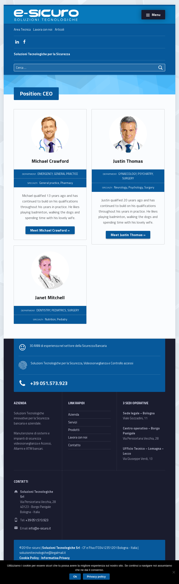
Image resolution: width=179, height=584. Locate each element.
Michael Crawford (50, 161)
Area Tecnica (22, 29)
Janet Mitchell (50, 297)
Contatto (74, 445)
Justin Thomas (128, 161)
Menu (156, 14)
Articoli (59, 29)
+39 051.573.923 (49, 383)
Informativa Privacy (55, 558)
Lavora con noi (42, 29)
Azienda (73, 414)
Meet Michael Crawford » (50, 230)
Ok (75, 576)
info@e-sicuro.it (40, 528)
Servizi (72, 422)
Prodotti (73, 429)
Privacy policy (96, 576)
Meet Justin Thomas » (128, 234)
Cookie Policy (29, 558)
